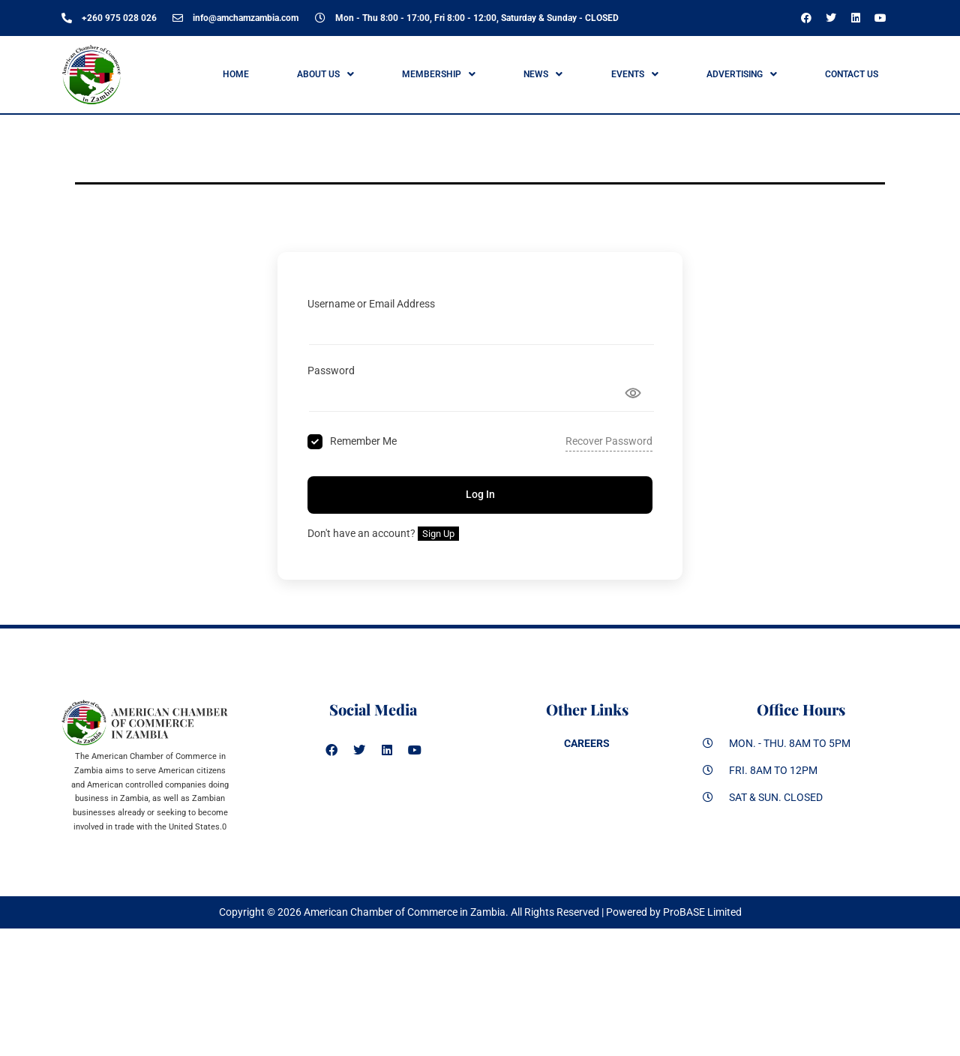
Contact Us (851, 74)
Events (634, 74)
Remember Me (363, 441)
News (543, 74)
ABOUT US (325, 74)
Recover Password (609, 441)
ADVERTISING (741, 74)
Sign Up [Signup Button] (438, 533)
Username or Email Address (371, 304)
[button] (325, 74)
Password (331, 370)
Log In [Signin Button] (480, 494)
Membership (439, 74)
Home (236, 74)
